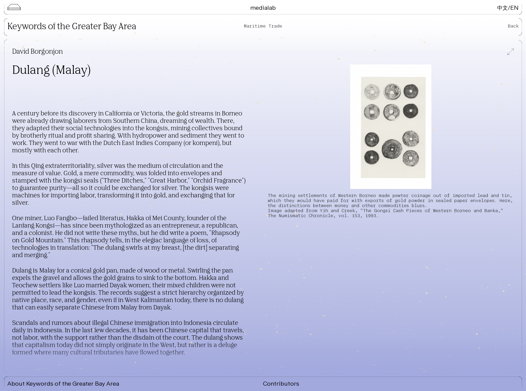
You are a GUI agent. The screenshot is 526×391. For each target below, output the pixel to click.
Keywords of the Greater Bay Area (71, 26)
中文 (502, 7)
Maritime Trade (263, 26)
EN (514, 7)
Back (513, 26)
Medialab (263, 7)
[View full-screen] (510, 52)
